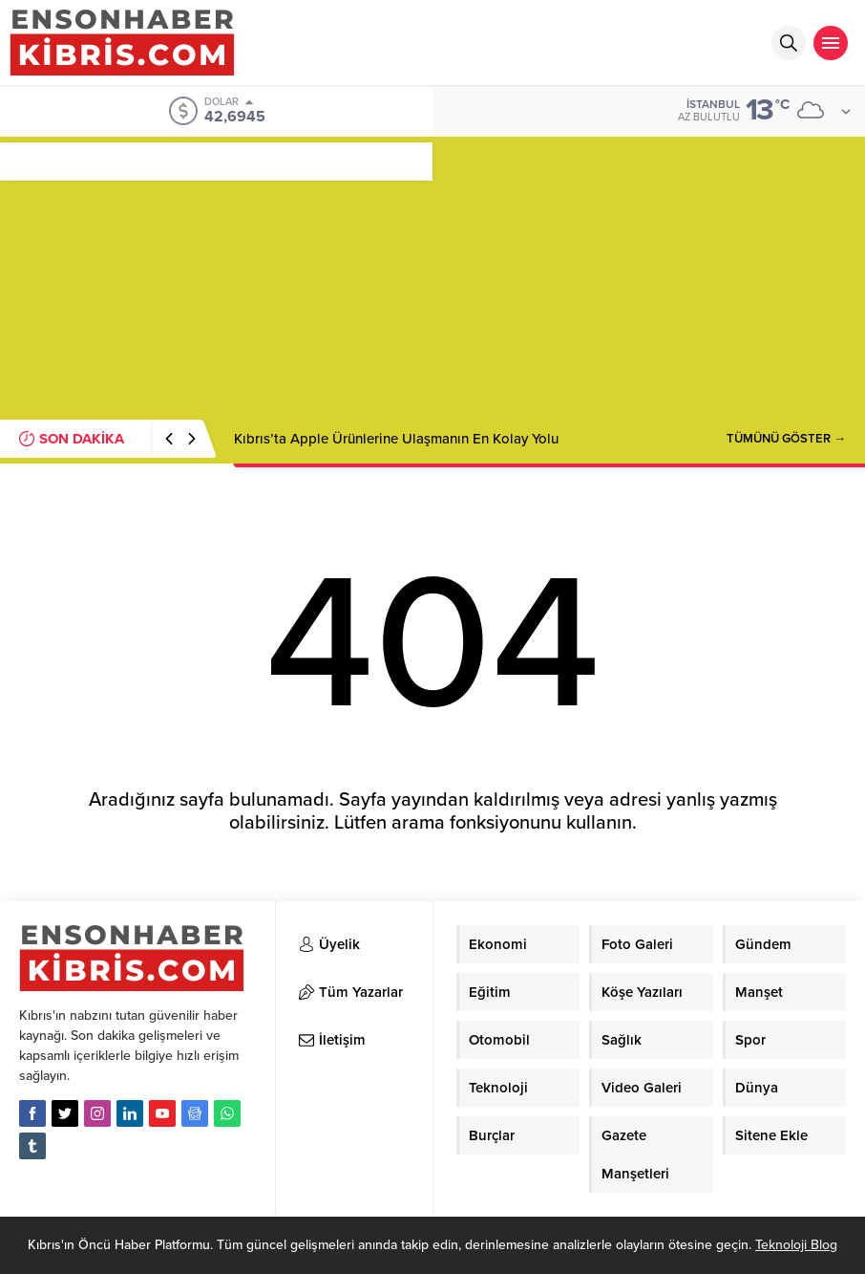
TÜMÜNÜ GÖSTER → (786, 438)
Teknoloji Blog (796, 1245)
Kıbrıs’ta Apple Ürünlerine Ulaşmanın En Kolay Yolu (396, 438)
